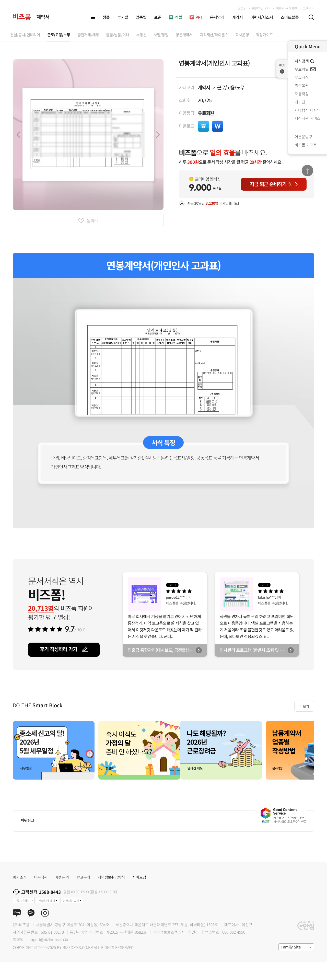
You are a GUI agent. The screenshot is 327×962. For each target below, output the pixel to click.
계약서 (204, 87)
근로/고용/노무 (230, 87)
